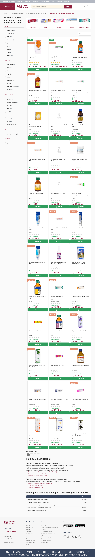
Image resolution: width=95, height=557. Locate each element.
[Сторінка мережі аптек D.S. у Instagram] (68, 533)
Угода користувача (30, 539)
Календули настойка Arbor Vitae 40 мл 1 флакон (40, 470)
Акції (53, 1)
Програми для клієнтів (9, 1)
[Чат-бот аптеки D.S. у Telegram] (76, 533)
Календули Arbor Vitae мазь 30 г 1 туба (38, 472)
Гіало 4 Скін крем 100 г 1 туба (35, 483)
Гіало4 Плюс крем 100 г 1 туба (35, 481)
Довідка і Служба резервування (48, 529)
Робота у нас (20, 1)
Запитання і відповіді (46, 533)
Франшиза (27, 1)
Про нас (28, 521)
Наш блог (43, 521)
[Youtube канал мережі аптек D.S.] (72, 533)
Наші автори (29, 531)
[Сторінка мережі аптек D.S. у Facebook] (64, 533)
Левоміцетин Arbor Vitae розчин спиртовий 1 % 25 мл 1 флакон (44, 468)
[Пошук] (64, 7)
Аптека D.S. (7, 13)
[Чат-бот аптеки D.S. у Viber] (79, 533)
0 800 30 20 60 (10, 528)
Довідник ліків (44, 539)
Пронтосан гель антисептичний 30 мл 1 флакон (40, 479)
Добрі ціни (59, 1)
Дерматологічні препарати (18, 13)
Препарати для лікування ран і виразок (37, 13)
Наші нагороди (29, 523)
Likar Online (67, 1)
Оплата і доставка (45, 1)
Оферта (28, 540)
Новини (28, 525)
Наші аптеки (36, 1)
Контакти (28, 533)
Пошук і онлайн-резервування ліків (49, 523)
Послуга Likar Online (46, 537)
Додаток (43, 531)
